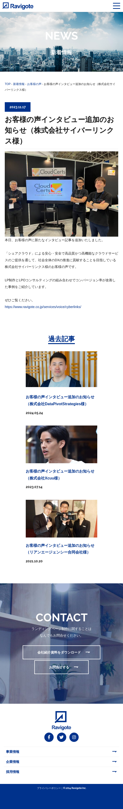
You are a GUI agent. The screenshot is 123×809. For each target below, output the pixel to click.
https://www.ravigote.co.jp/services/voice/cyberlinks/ (43, 307)
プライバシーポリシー (49, 788)
